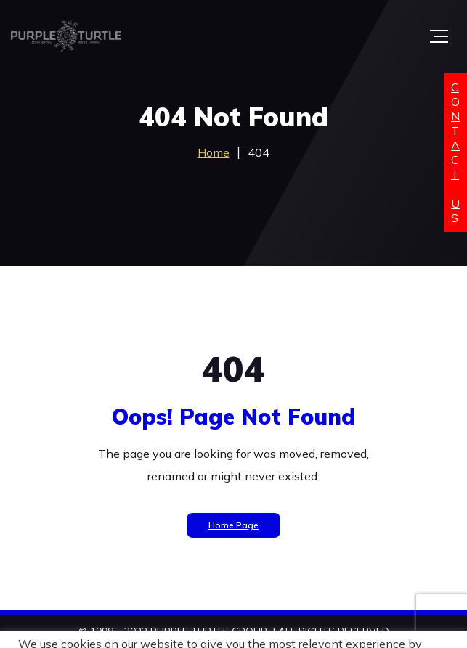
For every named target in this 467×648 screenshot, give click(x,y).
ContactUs (455, 152)
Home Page (233, 525)
